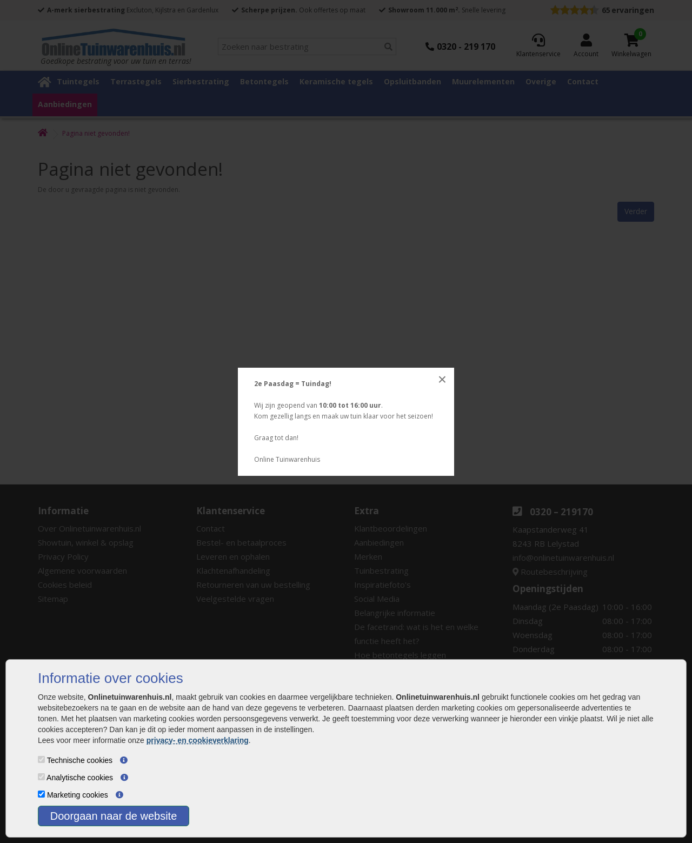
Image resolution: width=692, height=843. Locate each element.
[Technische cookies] (41, 759)
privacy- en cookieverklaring (198, 740)
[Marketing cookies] (41, 794)
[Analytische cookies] (41, 776)
